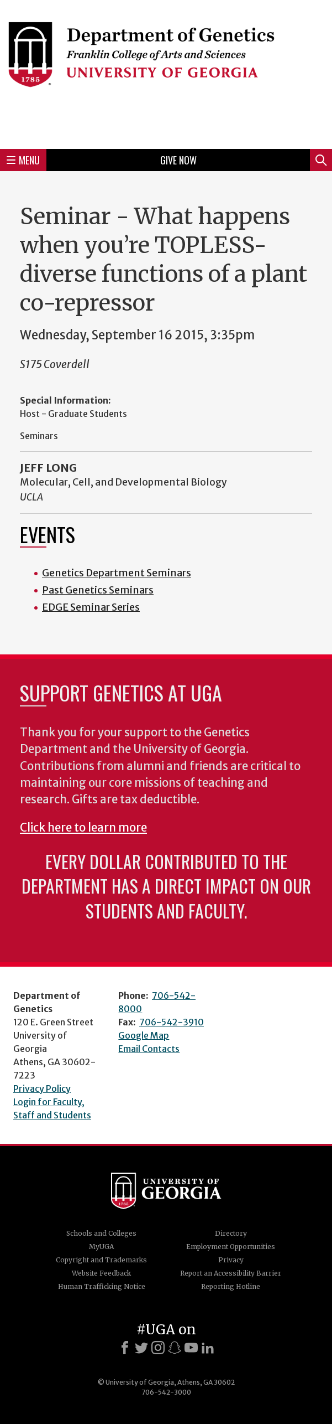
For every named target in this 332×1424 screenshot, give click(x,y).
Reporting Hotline (230, 1286)
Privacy (231, 1260)
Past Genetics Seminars (98, 590)
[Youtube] (191, 1347)
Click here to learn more (83, 828)
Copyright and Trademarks (101, 1260)
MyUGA (101, 1246)
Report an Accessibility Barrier (230, 1273)
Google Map (143, 1035)
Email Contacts (149, 1048)
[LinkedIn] (207, 1347)
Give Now (178, 160)
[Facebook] (124, 1347)
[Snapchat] (174, 1347)
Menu (23, 160)
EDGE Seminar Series (91, 607)
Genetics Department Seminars (116, 572)
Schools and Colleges (101, 1233)
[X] (141, 1347)
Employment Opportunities (230, 1246)
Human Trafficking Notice (101, 1286)
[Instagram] (158, 1347)
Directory (231, 1233)
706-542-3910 (171, 1022)
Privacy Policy (42, 1088)
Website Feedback (101, 1273)
